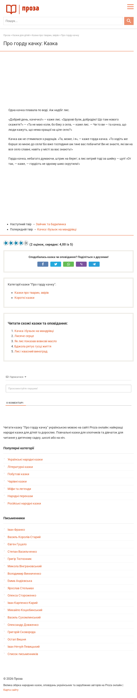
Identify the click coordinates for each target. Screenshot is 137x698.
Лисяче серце (24, 336)
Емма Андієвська (20, 581)
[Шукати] (129, 21)
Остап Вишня (17, 639)
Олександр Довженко (23, 625)
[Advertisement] (68, 79)
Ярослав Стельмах (21, 588)
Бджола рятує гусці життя (32, 346)
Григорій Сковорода (22, 632)
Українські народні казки (25, 459)
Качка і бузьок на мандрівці (56, 229)
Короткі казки (24, 297)
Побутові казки (18, 474)
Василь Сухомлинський (24, 617)
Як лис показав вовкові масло (35, 341)
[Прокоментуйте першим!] (68, 388)
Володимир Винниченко (24, 573)
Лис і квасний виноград (30, 351)
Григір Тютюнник (20, 559)
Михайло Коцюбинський (25, 610)
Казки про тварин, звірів (31, 292)
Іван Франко (16, 529)
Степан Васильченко (22, 551)
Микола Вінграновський (25, 566)
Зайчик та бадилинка (51, 224)
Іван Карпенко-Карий (23, 603)
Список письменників (23, 654)
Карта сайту (11, 689)
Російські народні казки (24, 503)
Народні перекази (20, 496)
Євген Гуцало (17, 544)
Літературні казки (20, 467)
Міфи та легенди (19, 489)
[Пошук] (63, 21)
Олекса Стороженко (22, 595)
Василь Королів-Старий (24, 537)
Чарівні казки (17, 481)
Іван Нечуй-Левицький (24, 646)
